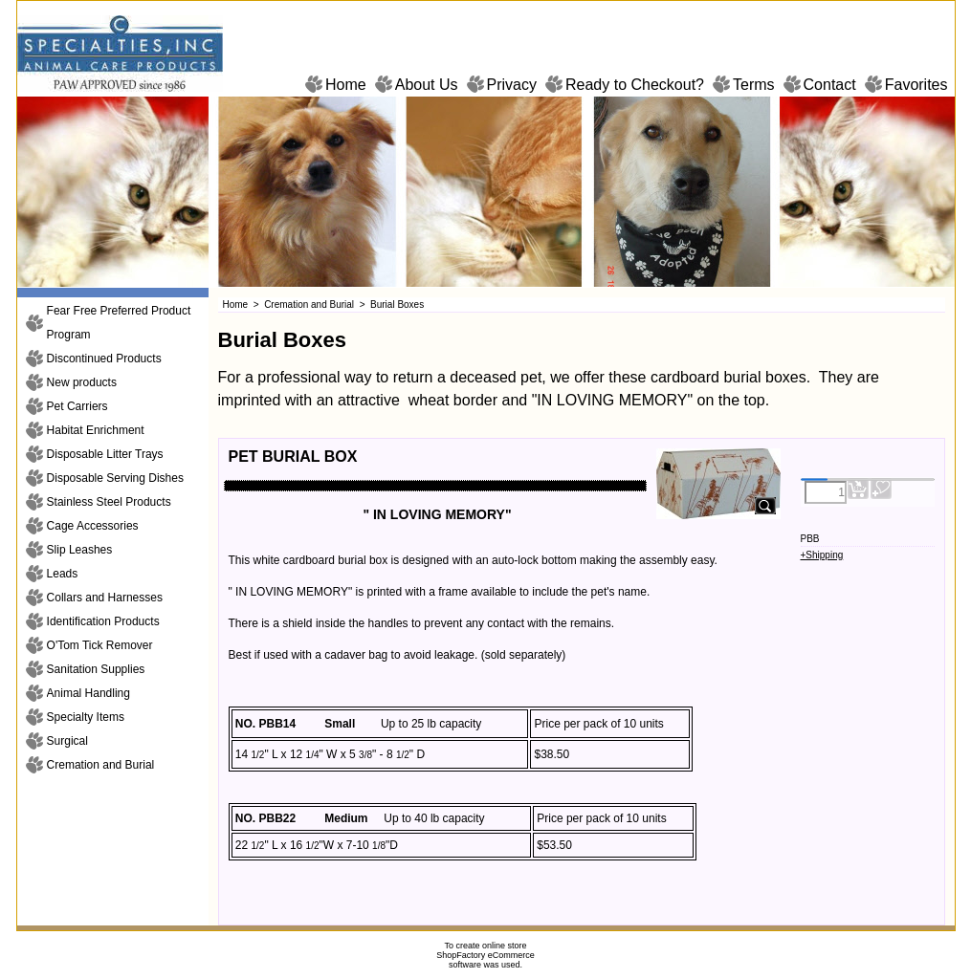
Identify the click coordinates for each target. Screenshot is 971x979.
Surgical (67, 741)
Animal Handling (88, 693)
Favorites (916, 84)
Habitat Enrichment (95, 430)
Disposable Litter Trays (105, 454)
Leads (62, 573)
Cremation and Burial (101, 765)
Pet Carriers (77, 406)
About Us (426, 84)
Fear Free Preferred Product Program (119, 322)
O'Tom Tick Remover (100, 645)
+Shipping (822, 555)
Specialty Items (85, 717)
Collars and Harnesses (105, 597)
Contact (830, 84)
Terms (754, 84)
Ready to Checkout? (634, 84)
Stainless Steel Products (109, 502)
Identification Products (103, 621)
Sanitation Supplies (96, 669)
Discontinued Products (104, 358)
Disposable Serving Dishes (115, 478)
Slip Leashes (80, 549)
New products (82, 382)
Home (345, 84)
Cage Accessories (93, 526)
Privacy (512, 84)
